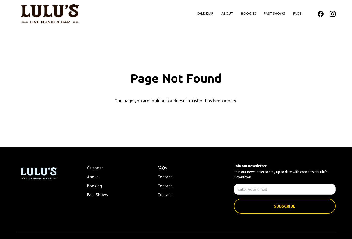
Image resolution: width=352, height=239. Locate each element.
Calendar (205, 13)
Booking (248, 13)
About (227, 13)
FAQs (297, 13)
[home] (49, 14)
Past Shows (274, 13)
